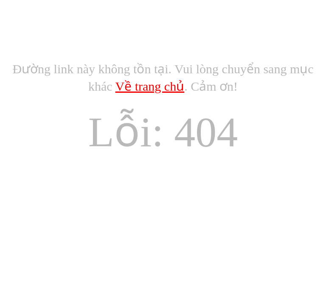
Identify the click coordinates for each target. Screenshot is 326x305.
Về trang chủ (150, 86)
